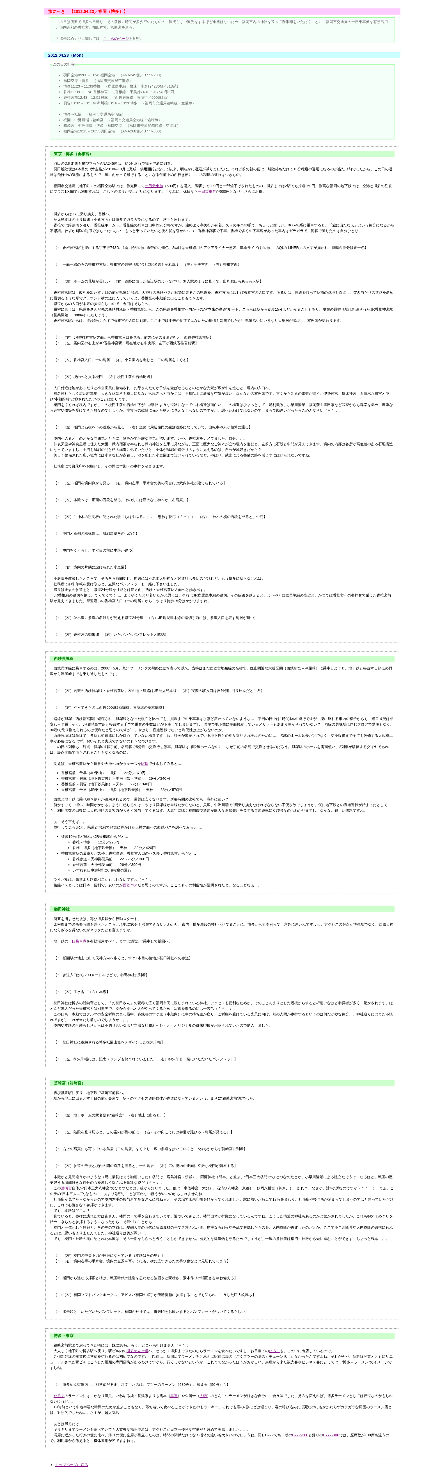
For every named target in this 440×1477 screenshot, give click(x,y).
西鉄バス (130, 885)
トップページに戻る (71, 1465)
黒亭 (174, 1396)
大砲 (203, 1396)
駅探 (144, 764)
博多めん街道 (137, 1351)
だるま (274, 1351)
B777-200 (300, 1435)
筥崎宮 (66, 1188)
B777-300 (331, 1435)
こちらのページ (116, 38)
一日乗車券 (154, 186)
